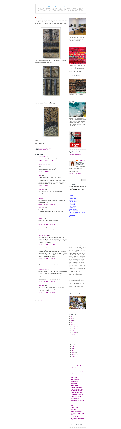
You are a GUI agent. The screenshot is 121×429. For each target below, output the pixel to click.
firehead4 (41, 198)
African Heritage (75, 338)
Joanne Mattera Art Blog (76, 387)
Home (51, 298)
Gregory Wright (74, 385)
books (40, 149)
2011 (72, 320)
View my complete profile (75, 173)
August (73, 334)
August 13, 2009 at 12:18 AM (47, 204)
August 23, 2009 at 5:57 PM (47, 266)
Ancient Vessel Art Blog (76, 365)
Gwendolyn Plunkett (43, 164)
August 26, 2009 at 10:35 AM (47, 281)
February (74, 354)
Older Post (64, 298)
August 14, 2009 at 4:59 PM (47, 224)
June (73, 346)
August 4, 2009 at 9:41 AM (46, 171)
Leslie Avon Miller (42, 156)
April (73, 350)
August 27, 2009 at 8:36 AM (47, 292)
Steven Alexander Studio (76, 411)
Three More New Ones (76, 340)
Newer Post (37, 298)
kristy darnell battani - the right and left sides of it (77, 390)
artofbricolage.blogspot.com (75, 154)
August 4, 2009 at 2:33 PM (46, 195)
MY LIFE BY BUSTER (76, 396)
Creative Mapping (75, 379)
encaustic (45, 149)
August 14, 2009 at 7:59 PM (47, 232)
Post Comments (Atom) (46, 300)
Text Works (73, 342)
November (74, 328)
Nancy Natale (42, 189)
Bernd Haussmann (75, 369)
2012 (72, 318)
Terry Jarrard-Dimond (43, 235)
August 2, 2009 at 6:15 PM (46, 160)
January (74, 356)
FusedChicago (74, 383)
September (74, 332)
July (73, 344)
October (74, 330)
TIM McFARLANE (75, 416)
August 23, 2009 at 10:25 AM (47, 258)
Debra (40, 175)
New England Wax (75, 398)
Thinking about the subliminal (77, 336)
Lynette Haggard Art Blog (77, 394)
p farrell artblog (74, 407)
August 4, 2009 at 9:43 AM (46, 185)
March (73, 352)
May (73, 348)
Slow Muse (73, 409)
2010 (72, 322)
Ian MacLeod (41, 218)
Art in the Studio (61, 6)
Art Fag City (73, 367)
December (74, 326)
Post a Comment (39, 296)
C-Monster (73, 375)
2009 (72, 324)
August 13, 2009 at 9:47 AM (47, 215)
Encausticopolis (74, 381)
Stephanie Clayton (43, 269)
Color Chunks (74, 377)
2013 (72, 316)
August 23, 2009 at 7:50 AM (47, 244)
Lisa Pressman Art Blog (76, 392)
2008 (72, 359)
